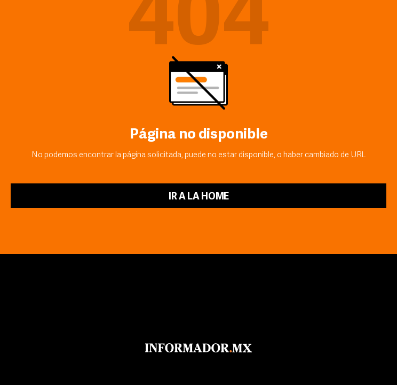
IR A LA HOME (199, 197)
